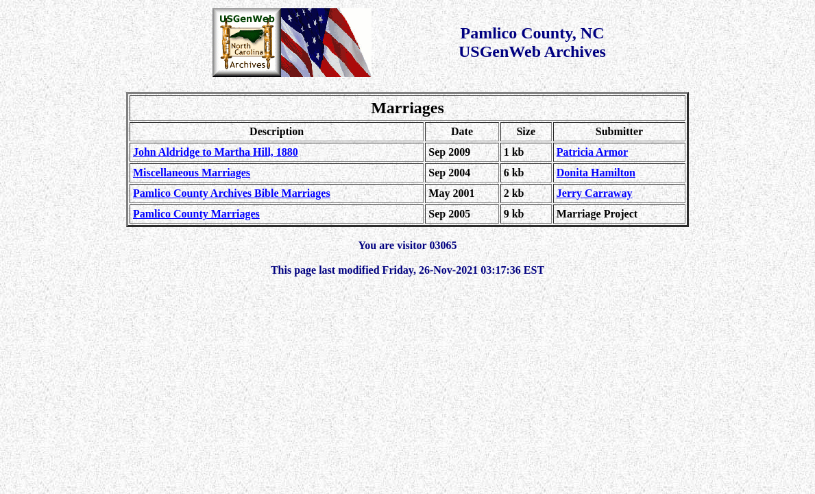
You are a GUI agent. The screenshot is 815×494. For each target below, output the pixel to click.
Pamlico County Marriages (196, 214)
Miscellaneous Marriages (191, 172)
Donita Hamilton (596, 172)
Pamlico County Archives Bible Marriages (231, 193)
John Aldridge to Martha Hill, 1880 (215, 152)
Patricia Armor (592, 152)
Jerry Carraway (595, 193)
